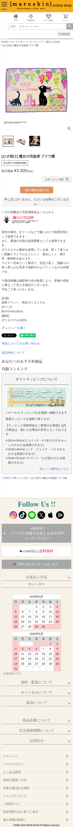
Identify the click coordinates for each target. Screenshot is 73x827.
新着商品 (31, 17)
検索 (69, 26)
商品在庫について (37, 720)
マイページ (10, 756)
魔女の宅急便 (53, 42)
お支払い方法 (36, 577)
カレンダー (36, 584)
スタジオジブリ (35, 42)
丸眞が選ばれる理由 (16, 788)
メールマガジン (13, 764)
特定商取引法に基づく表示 (20, 811)
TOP (15, 17)
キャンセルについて (36, 692)
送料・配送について (36, 682)
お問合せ (37, 741)
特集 (14, 478)
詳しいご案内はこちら (54, 468)
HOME (4, 42)
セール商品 (49, 17)
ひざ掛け (24, 478)
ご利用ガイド (12, 803)
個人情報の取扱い (14, 819)
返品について (36, 702)
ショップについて (14, 795)
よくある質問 (12, 772)
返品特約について (13, 352)
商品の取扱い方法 (14, 780)
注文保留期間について (36, 730)
